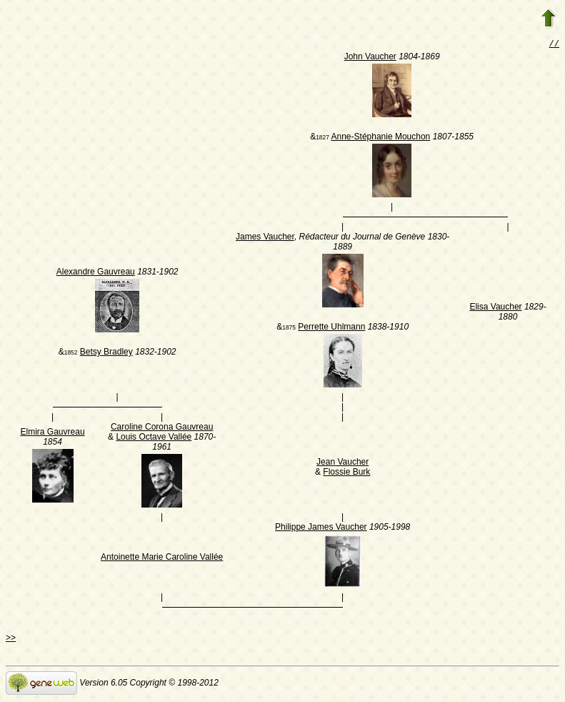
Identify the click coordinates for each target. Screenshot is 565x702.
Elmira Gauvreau (53, 433)
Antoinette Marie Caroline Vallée (162, 558)
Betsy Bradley (106, 353)
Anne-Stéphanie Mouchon (381, 138)
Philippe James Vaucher (321, 528)
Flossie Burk (346, 473)
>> (11, 639)
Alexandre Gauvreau (95, 273)
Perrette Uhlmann (331, 328)
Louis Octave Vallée (153, 438)
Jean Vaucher (342, 463)
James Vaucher (265, 238)
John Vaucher (370, 58)
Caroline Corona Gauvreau (162, 428)
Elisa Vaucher (495, 308)
